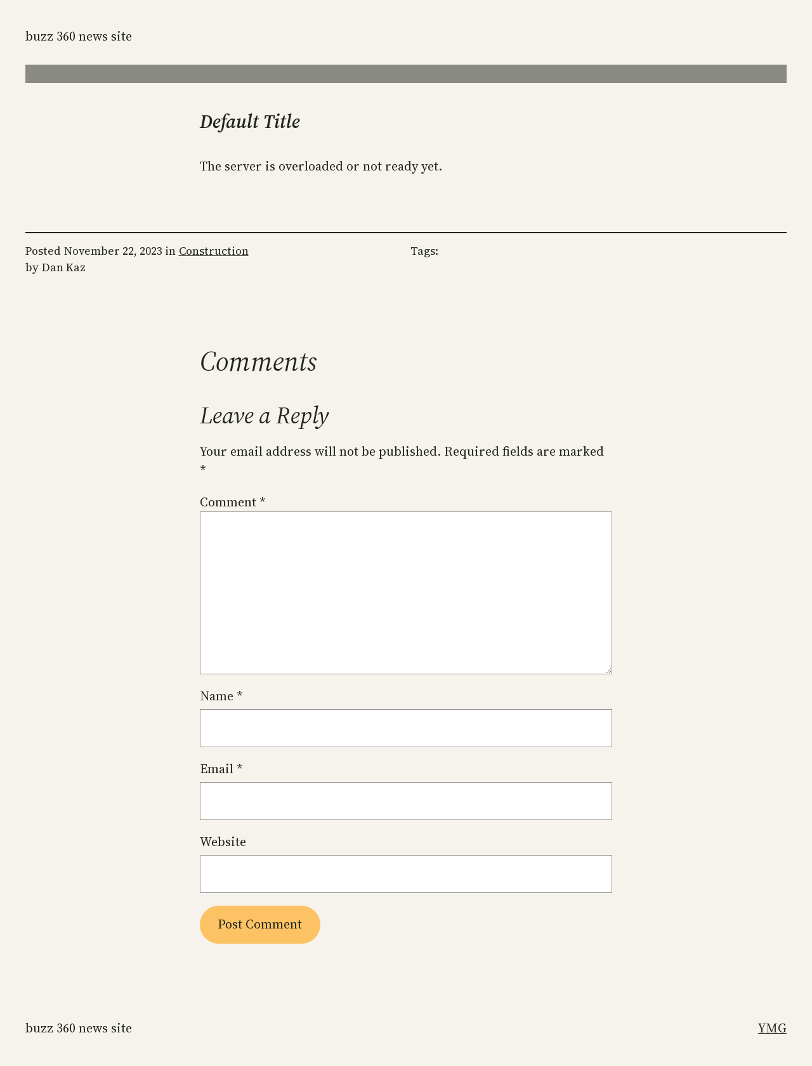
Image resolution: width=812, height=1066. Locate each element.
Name (221, 696)
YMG (772, 1028)
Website (223, 842)
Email (221, 769)
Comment (233, 502)
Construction (214, 251)
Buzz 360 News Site (78, 36)
